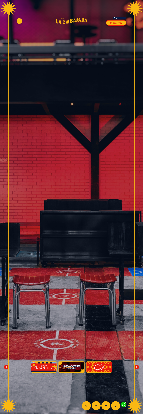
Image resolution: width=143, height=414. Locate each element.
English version (119, 18)
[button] (136, 367)
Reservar (117, 22)
